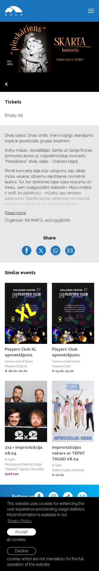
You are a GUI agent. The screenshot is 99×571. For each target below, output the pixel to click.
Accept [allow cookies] (21, 532)
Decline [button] (21, 551)
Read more (15, 212)
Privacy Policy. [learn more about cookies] (20, 521)
